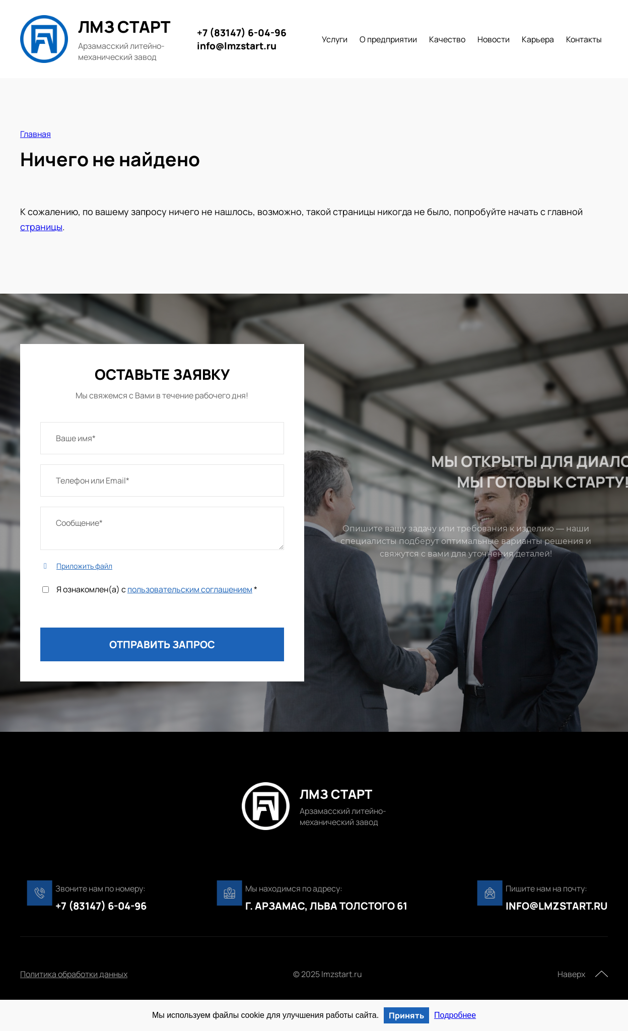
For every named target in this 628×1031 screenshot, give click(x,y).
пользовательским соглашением (189, 589)
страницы (41, 227)
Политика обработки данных (73, 974)
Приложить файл (84, 566)
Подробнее (455, 1015)
